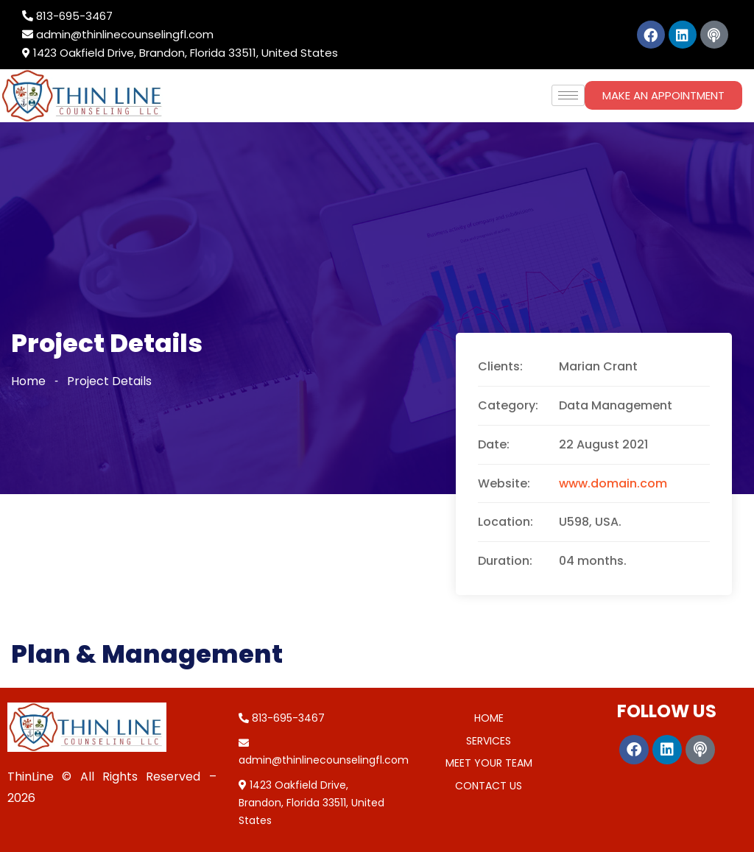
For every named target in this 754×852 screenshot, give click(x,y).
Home (28, 381)
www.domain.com (613, 483)
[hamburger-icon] (568, 95)
